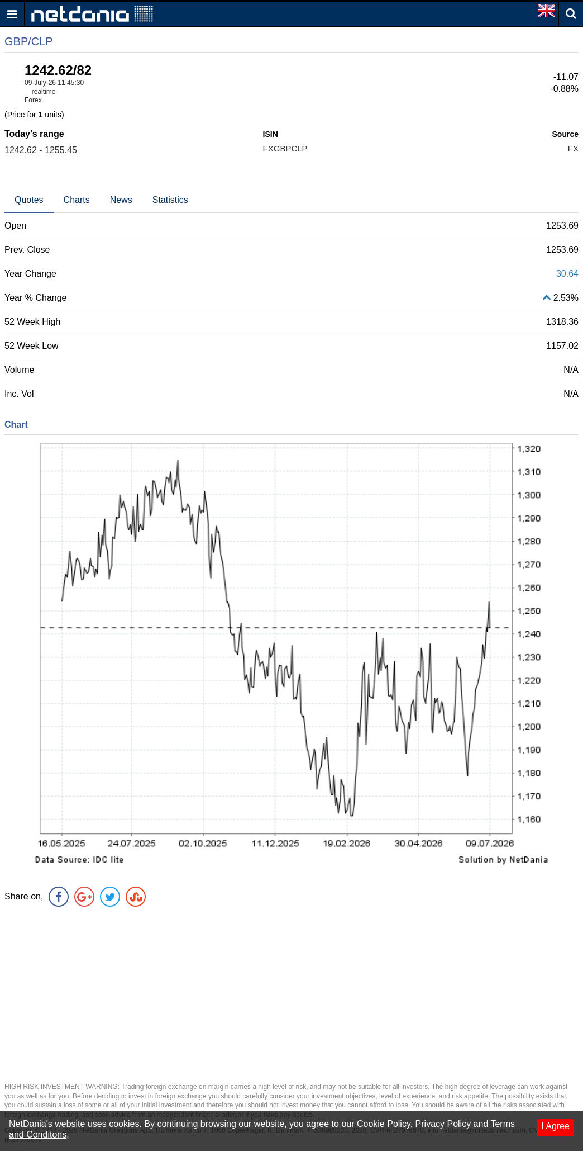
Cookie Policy (383, 1124)
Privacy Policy (443, 1124)
